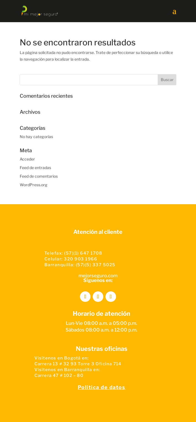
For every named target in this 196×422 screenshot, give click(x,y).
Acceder (27, 159)
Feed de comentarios (39, 176)
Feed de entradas (35, 167)
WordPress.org (33, 184)
